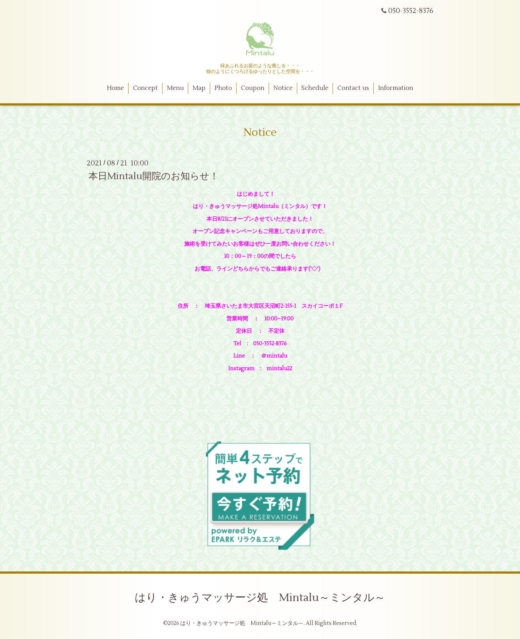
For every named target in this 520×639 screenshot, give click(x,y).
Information (395, 88)
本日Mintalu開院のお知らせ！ (153, 176)
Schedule (314, 88)
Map (198, 88)
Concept (145, 88)
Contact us (353, 88)
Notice (282, 88)
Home (115, 88)
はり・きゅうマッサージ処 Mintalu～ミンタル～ (260, 598)
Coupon (252, 88)
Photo (223, 88)
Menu (175, 88)
